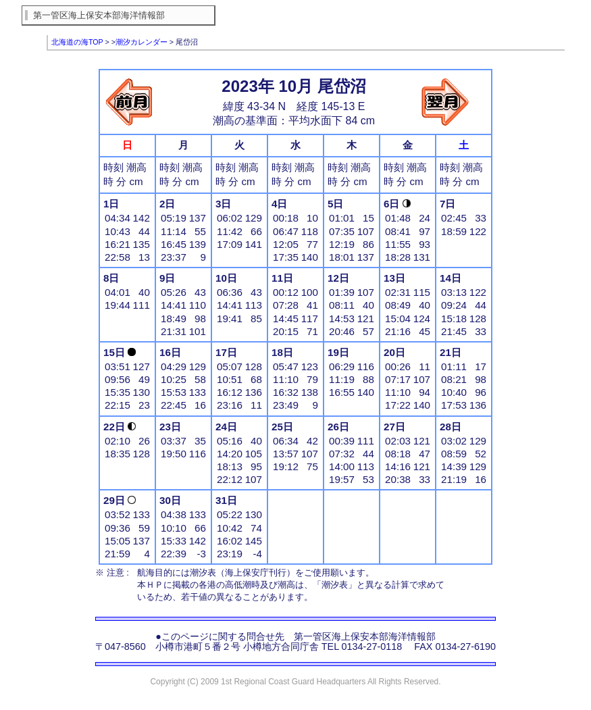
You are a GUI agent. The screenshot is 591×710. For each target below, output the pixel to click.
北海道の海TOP (77, 42)
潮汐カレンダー (141, 42)
